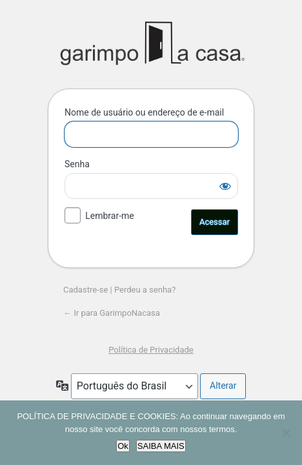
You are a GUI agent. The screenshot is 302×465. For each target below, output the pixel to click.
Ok (122, 446)
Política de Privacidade (151, 350)
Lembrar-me (109, 216)
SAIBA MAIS (161, 446)
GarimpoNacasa (151, 43)
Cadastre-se (85, 289)
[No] (285, 432)
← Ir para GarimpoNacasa (111, 313)
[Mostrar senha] (225, 186)
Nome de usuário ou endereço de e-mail (144, 112)
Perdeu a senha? (145, 289)
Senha (77, 164)
